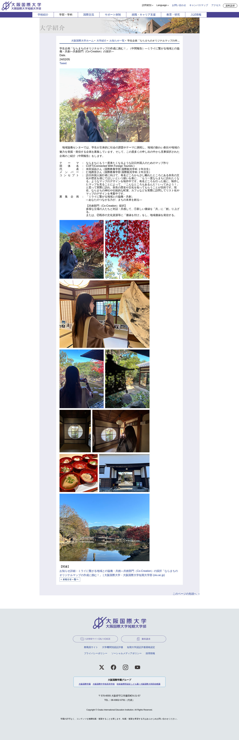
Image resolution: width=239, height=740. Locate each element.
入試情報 (196, 14)
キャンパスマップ (198, 5)
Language (161, 5)
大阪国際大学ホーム (82, 40)
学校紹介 (43, 14)
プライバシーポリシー (95, 653)
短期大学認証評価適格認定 (141, 647)
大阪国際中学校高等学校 (104, 684)
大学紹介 (101, 40)
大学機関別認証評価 (112, 647)
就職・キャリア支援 (144, 14)
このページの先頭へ (185, 593)
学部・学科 (65, 14)
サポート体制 (113, 14)
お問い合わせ (179, 5)
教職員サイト (91, 647)
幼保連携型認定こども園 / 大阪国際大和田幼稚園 (138, 684)
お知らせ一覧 (117, 40)
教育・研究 (173, 14)
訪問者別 (146, 5)
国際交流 (88, 14)
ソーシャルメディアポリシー (126, 653)
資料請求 (230, 5)
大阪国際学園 (85, 684)
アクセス (216, 5)
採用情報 (150, 653)
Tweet (63, 63)
